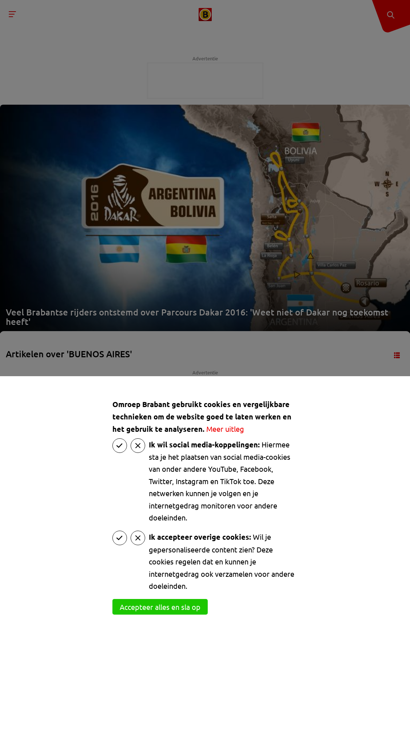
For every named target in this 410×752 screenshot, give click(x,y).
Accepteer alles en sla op (160, 606)
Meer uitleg (225, 428)
